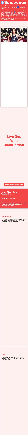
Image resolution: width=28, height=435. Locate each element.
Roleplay (3, 204)
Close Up (3, 203)
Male (9, 192)
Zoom (12, 205)
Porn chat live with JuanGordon (14, 184)
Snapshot (19, 204)
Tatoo (9, 205)
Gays (15, 192)
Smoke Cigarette (11, 204)
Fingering (14, 203)
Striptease (4, 205)
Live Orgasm (21, 203)
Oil (26, 203)
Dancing (8, 203)
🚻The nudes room (13, 2)
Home (3, 192)
